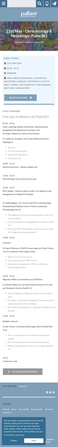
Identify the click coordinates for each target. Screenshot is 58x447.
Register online (20, 97)
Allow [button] (34, 441)
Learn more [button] (19, 435)
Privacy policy (37, 409)
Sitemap (6, 409)
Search (14, 409)
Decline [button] (14, 441)
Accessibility (23, 409)
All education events (22, 371)
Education (23, 386)
